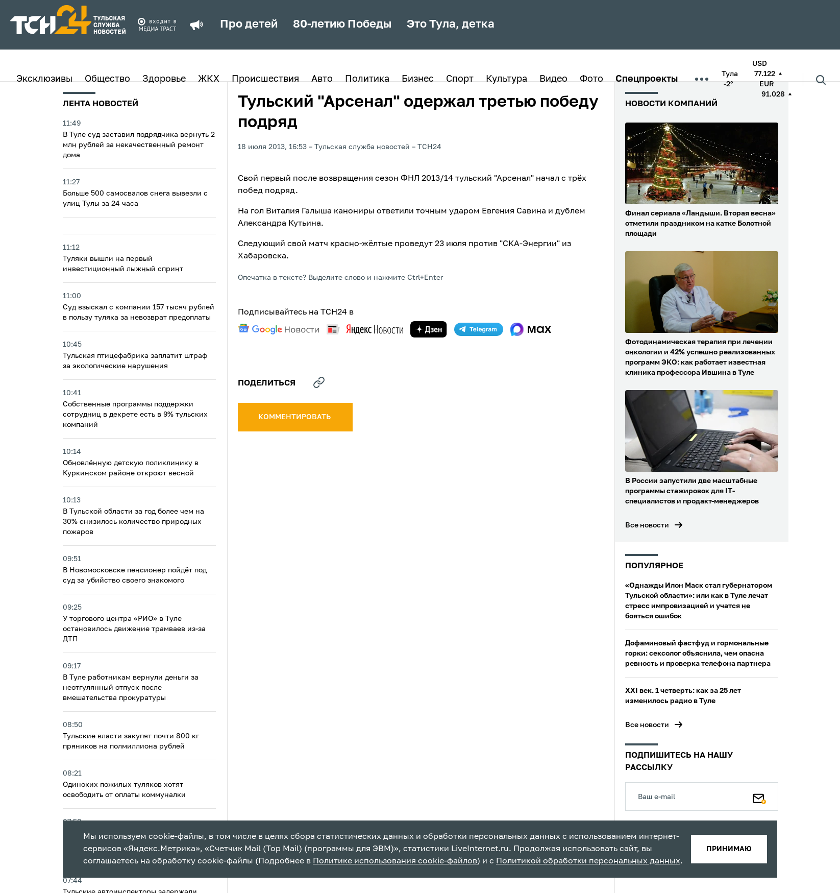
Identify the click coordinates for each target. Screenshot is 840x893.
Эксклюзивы (44, 79)
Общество (107, 79)
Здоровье (164, 79)
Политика (367, 79)
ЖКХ (208, 79)
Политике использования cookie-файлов (395, 861)
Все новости (647, 525)
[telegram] (478, 329)
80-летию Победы (342, 24)
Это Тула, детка (451, 24)
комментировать (295, 417)
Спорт (460, 79)
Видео (553, 79)
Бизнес (418, 79)
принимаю (729, 849)
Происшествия (265, 79)
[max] (531, 329)
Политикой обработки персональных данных (588, 861)
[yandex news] (365, 329)
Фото (591, 79)
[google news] (278, 329)
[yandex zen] (428, 329)
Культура (506, 79)
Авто (322, 79)
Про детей (249, 24)
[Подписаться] (759, 796)
